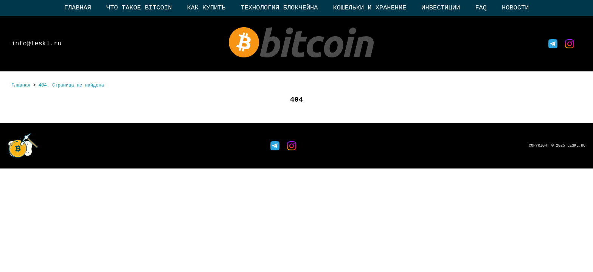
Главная (77, 7)
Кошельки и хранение (370, 7)
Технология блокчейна (279, 7)
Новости (515, 7)
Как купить (206, 7)
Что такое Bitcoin (139, 7)
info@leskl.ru (36, 43)
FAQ (481, 7)
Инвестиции (440, 7)
